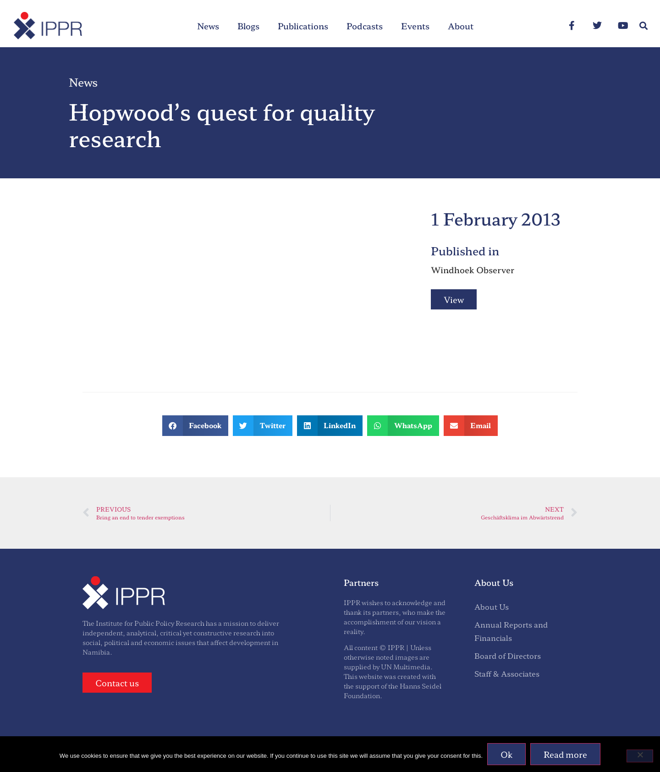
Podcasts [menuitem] (364, 26)
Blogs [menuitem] (248, 26)
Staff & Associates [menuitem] (506, 673)
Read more (565, 754)
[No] (640, 756)
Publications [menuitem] (303, 26)
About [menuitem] (460, 26)
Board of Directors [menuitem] (507, 655)
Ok (506, 754)
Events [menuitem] (415, 26)
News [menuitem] (208, 26)
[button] (643, 25)
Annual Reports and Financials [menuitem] (511, 631)
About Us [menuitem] (491, 606)
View (454, 299)
